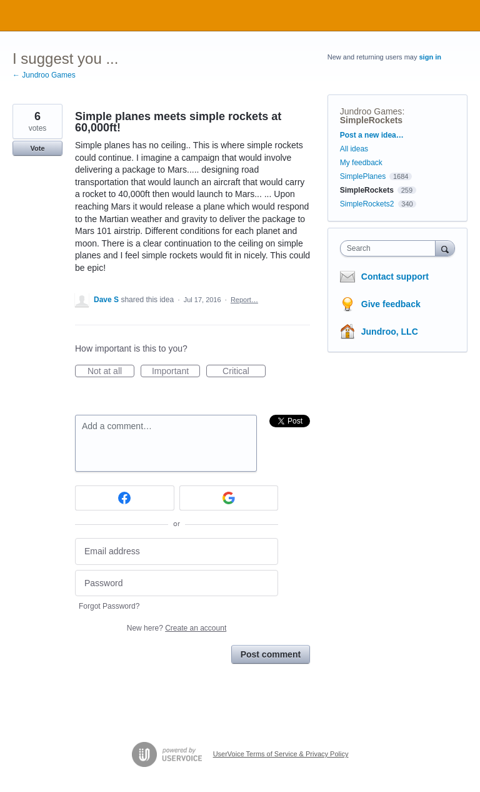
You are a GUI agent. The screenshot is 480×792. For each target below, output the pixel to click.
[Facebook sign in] (124, 497)
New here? (176, 628)
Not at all (111, 371)
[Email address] (176, 551)
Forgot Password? (109, 606)
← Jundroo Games (44, 75)
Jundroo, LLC (389, 332)
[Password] (176, 583)
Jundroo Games (371, 111)
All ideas (354, 149)
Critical (244, 371)
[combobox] (390, 248)
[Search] (445, 248)
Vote (37, 148)
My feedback (361, 162)
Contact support (395, 276)
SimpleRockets (371, 120)
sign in (430, 57)
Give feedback (391, 304)
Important (176, 371)
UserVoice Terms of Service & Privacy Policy (281, 754)
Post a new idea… (372, 135)
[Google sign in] (229, 497)
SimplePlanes (363, 176)
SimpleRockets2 (367, 204)
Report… (244, 299)
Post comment (271, 654)
